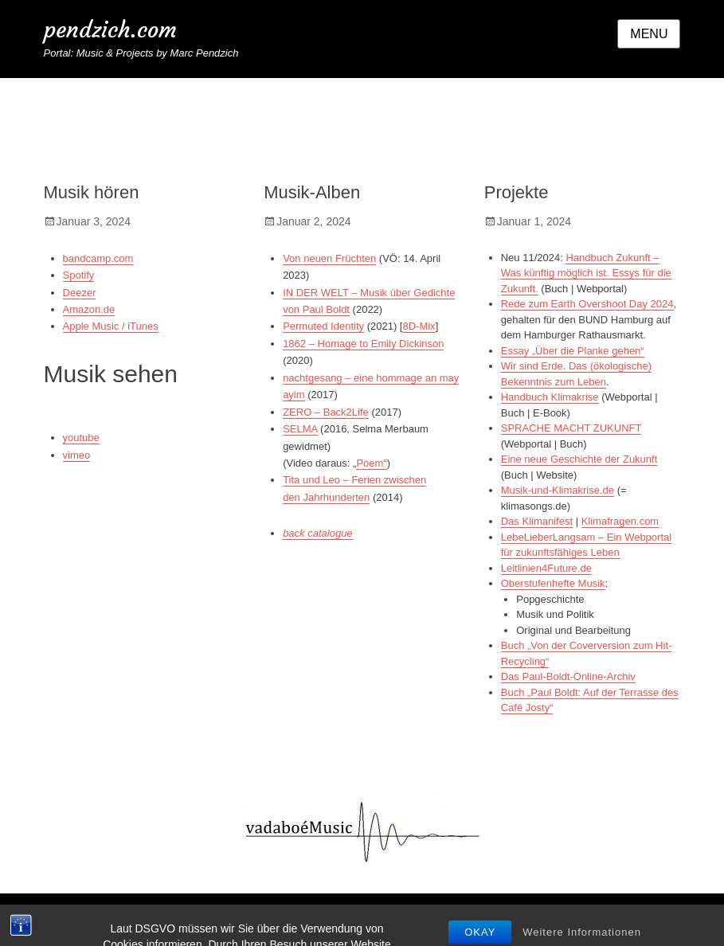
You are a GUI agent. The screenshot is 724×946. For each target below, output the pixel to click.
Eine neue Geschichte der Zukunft (579, 459)
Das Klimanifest (537, 521)
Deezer (79, 293)
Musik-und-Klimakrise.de (557, 490)
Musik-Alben (312, 192)
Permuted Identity (323, 326)
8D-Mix (418, 326)
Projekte (516, 192)
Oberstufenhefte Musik (553, 583)
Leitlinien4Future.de (546, 568)
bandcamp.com (98, 258)
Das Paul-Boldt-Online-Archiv (568, 676)
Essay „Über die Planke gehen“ (572, 351)
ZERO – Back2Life (326, 412)
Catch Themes (621, 919)
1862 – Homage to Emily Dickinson (363, 344)
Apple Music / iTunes (110, 326)
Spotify (79, 275)
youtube (81, 438)
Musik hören (91, 192)
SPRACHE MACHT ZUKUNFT (571, 428)
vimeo (77, 455)
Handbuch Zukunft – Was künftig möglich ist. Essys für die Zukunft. (586, 273)
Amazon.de (89, 309)
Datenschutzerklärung (431, 919)
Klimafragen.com (620, 521)
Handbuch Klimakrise (550, 397)
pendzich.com (110, 30)
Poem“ (371, 463)
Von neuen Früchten (329, 258)
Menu (648, 34)
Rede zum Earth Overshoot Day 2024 (587, 304)
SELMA (300, 429)
